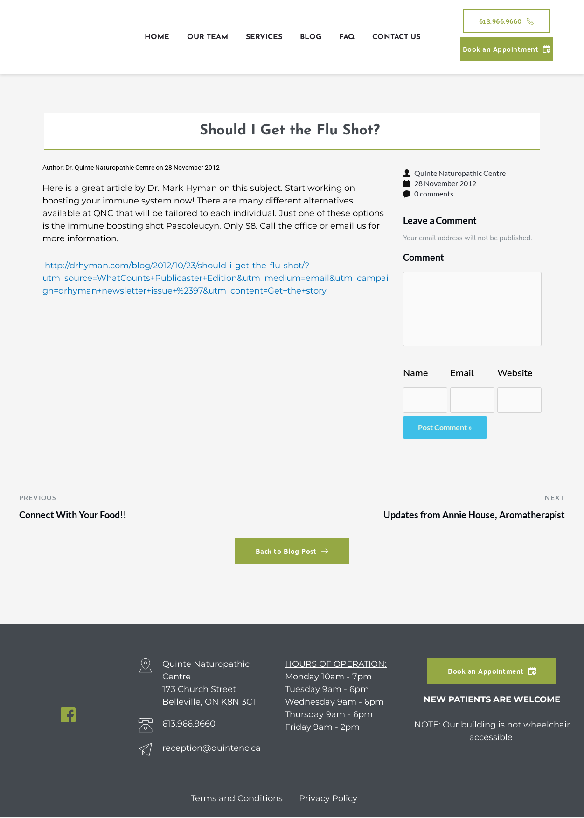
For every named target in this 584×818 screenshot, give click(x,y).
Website (514, 373)
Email (461, 373)
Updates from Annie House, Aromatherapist (469, 515)
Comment (423, 257)
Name (415, 373)
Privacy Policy (328, 800)
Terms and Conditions (238, 800)
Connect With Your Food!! (76, 515)
